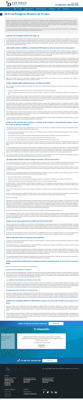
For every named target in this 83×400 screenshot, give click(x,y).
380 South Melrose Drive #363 (29, 379)
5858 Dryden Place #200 (47, 379)
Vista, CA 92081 (26, 380)
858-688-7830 (72, 5)
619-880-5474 (60, 5)
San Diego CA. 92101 (9, 382)
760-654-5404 (45, 382)
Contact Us (56, 323)
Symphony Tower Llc (9, 379)
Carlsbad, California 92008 (47, 380)
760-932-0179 (26, 382)
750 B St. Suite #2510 (9, 380)
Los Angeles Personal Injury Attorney (41, 342)
